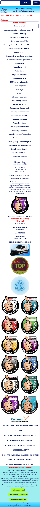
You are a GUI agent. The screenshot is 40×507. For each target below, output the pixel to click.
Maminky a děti (19, 78)
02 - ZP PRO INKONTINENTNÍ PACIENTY (20, 435)
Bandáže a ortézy (19, 33)
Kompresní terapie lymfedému (19, 60)
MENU (36, 3)
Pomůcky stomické (19, 130)
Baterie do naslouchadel (19, 37)
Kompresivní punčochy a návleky (19, 56)
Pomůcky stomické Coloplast (19, 134)
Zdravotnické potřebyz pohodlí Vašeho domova (23, 10)
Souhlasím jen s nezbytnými (18, 494)
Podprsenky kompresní (19, 108)
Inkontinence (19, 52)
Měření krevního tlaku (19, 82)
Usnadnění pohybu (19, 156)
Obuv (19, 93)
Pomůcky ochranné (19, 119)
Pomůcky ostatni (19, 123)
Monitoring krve (19, 86)
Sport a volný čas (19, 153)
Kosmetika (19, 63)
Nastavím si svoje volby (18, 499)
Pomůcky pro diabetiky (19, 127)
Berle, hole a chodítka (19, 41)
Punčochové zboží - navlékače (19, 145)
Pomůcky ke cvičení (19, 115)
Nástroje (19, 89)
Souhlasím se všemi (18, 490)
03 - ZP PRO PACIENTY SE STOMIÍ (20, 441)
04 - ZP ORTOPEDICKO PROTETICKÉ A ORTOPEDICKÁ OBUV (20, 448)
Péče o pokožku (19, 104)
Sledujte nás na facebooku (20, 178)
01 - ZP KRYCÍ (20, 430)
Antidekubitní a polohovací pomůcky (19, 30)
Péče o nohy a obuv (19, 101)
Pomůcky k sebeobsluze (19, 112)
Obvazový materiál (19, 97)
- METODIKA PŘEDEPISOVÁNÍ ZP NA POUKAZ (20, 425)
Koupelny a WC (19, 67)
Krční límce (19, 71)
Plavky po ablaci (19, 26)
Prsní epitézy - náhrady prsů (19, 141)
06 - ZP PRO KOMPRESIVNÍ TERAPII (20, 464)
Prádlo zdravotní (19, 138)
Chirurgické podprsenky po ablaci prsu (19, 45)
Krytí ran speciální (19, 75)
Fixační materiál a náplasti (19, 48)
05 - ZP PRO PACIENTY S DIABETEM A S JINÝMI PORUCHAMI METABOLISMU (20, 457)
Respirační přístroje (19, 149)
